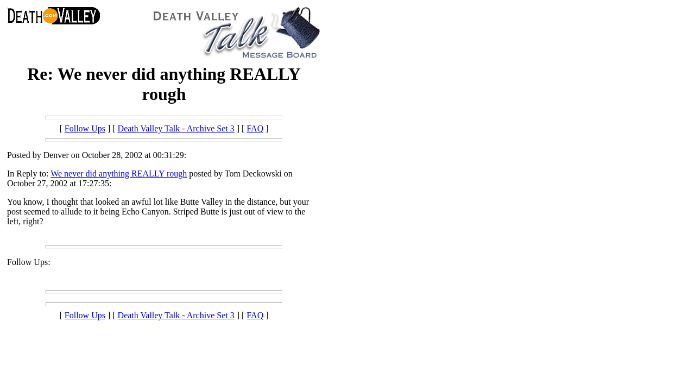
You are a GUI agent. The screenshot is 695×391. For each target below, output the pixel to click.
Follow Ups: (28, 262)
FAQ (255, 128)
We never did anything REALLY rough (118, 173)
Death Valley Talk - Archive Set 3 (176, 128)
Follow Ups (85, 128)
